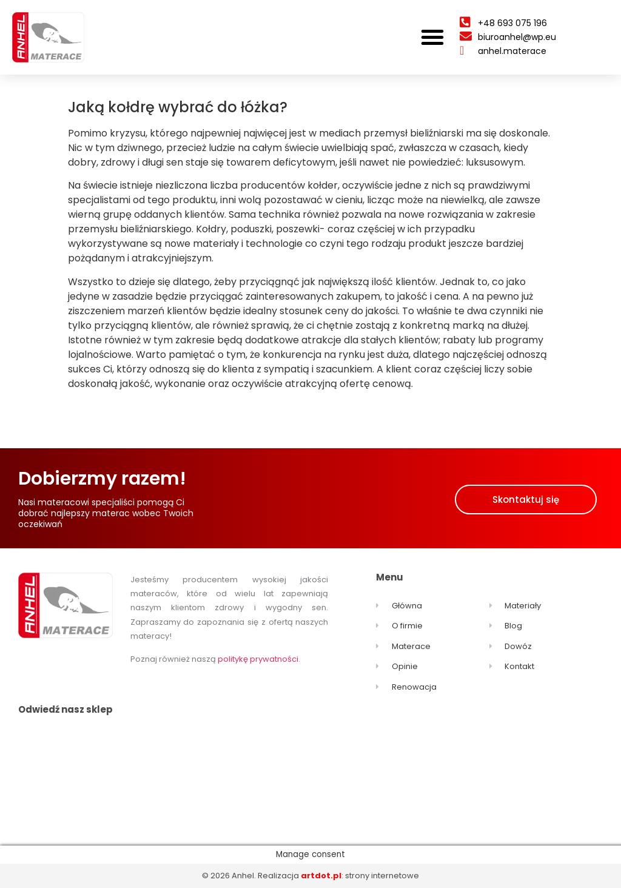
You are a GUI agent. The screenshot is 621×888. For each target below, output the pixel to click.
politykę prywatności (258, 659)
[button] (432, 37)
